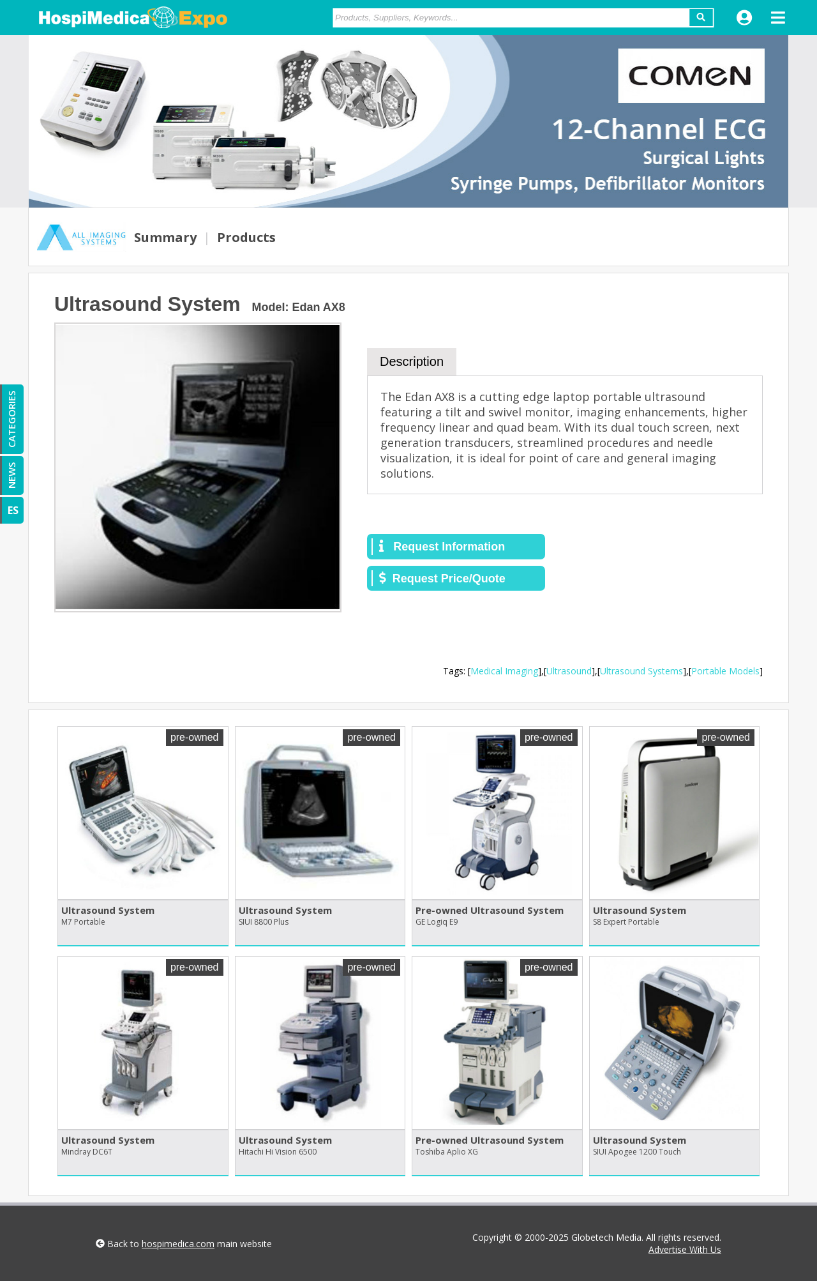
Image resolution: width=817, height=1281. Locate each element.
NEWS (11, 475)
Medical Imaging (504, 671)
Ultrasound (569, 671)
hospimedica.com (178, 1244)
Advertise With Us (684, 1249)
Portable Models (725, 671)
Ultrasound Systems (641, 671)
